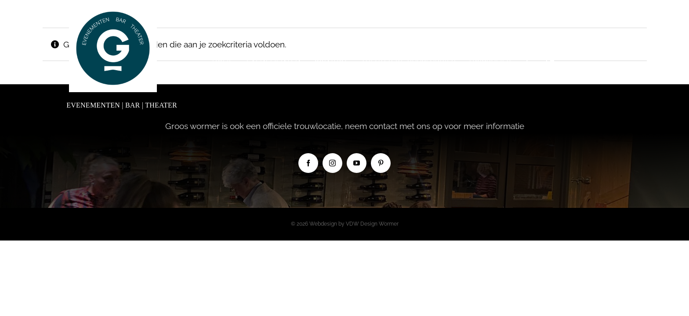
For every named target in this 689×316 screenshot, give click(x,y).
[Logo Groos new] (113, 8)
